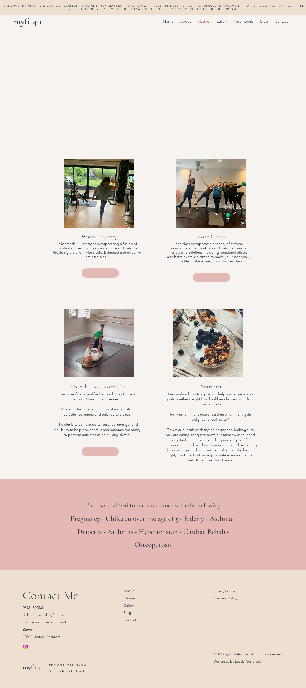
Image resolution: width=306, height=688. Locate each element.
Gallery (129, 605)
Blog (127, 612)
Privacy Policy (224, 591)
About (128, 591)
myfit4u (27, 21)
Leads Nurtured (247, 661)
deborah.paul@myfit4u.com (45, 615)
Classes (129, 598)
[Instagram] (25, 646)
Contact (129, 620)
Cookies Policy (225, 598)
